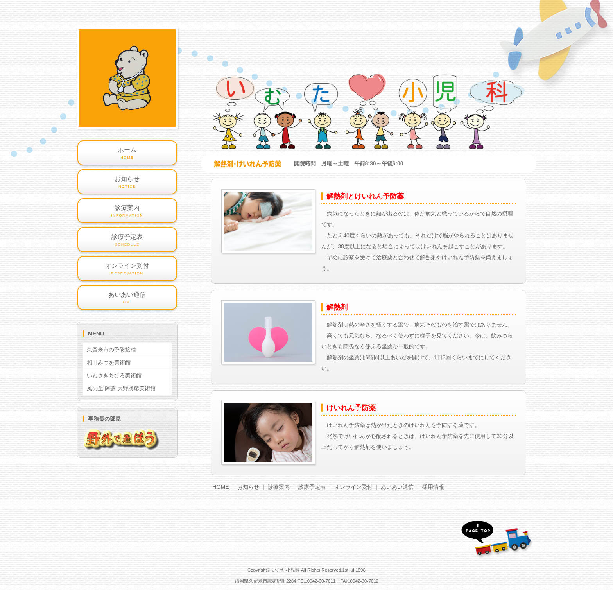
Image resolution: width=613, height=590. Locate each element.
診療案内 (279, 487)
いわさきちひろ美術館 (114, 375)
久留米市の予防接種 (111, 349)
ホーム (127, 154)
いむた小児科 (286, 569)
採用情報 (433, 487)
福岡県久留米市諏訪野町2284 (265, 580)
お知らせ (248, 487)
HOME (221, 487)
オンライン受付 (353, 487)
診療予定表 (312, 487)
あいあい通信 (397, 487)
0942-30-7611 (321, 580)
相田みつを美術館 (109, 362)
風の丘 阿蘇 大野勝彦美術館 (121, 388)
